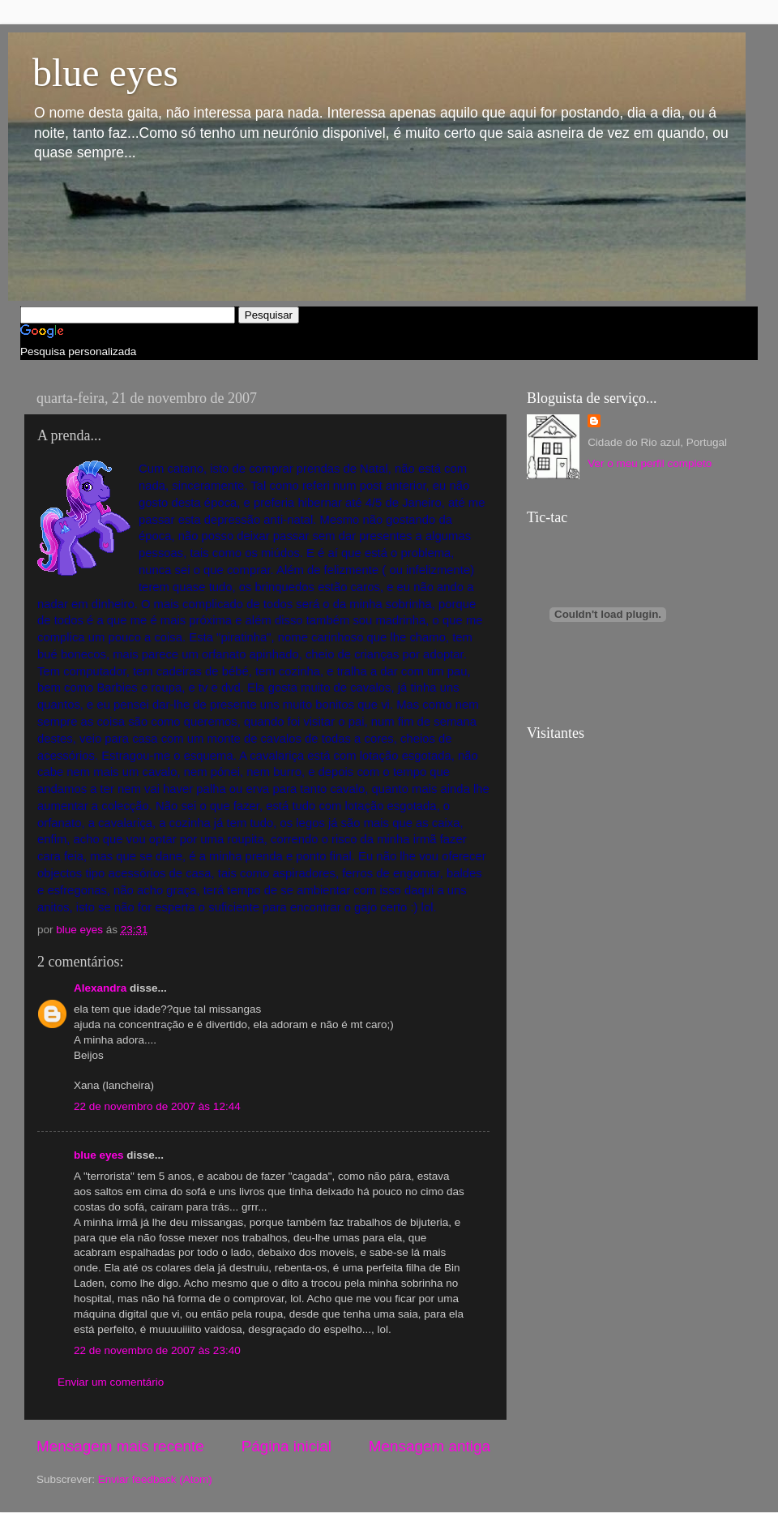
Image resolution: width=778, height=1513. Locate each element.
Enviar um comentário (111, 1382)
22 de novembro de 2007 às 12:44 (157, 1106)
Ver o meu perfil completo (650, 463)
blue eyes (105, 72)
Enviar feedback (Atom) (155, 1479)
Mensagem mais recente (120, 1446)
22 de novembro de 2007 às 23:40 (157, 1350)
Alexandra (100, 988)
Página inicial (286, 1446)
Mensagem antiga (429, 1446)
